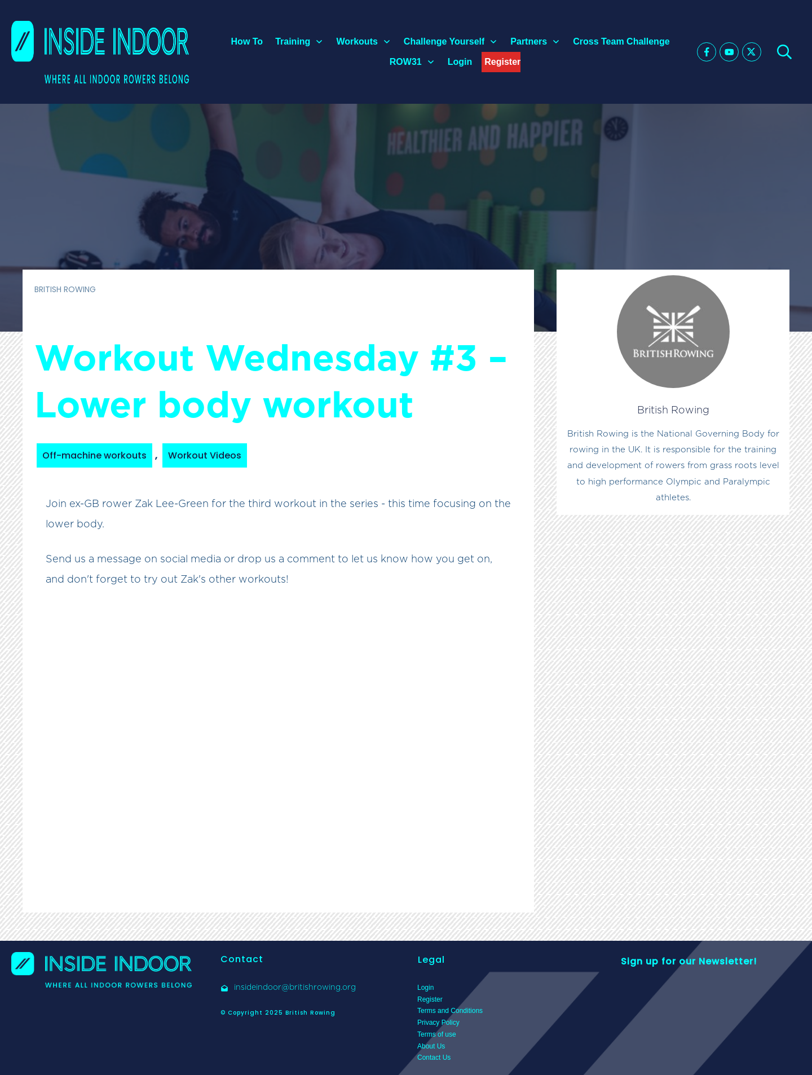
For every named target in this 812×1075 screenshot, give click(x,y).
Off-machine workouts (94, 455)
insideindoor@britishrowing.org (295, 987)
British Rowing (673, 410)
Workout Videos (204, 455)
